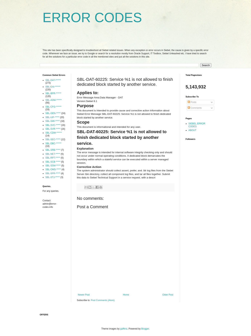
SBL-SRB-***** (52, 150)
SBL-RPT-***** (52, 157)
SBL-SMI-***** (52, 121)
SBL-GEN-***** (53, 113)
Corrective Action (89, 166)
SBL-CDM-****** (53, 132)
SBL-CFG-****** (53, 106)
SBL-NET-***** (52, 154)
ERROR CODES (92, 17)
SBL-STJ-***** (52, 177)
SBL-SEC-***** (52, 139)
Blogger (145, 328)
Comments (195, 108)
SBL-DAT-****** (53, 80)
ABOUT (192, 130)
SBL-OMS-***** (53, 169)
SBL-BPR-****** (53, 93)
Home (126, 294)
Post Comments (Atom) (103, 300)
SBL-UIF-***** (52, 117)
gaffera (123, 328)
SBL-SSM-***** (53, 165)
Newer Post (84, 294)
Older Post (167, 294)
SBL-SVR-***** (52, 129)
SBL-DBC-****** (53, 143)
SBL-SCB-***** (52, 161)
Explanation (85, 148)
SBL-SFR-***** (52, 173)
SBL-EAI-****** (52, 86)
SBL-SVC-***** (52, 125)
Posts (192, 102)
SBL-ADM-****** (53, 100)
